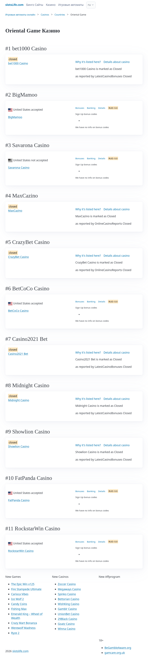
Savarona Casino (18, 168)
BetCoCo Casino (18, 311)
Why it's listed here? (88, 62)
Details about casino (116, 62)
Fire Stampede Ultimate (26, 589)
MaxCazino (15, 211)
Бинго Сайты (34, 5)
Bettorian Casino (68, 599)
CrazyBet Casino (18, 257)
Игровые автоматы (71, 5)
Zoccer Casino (67, 584)
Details (101, 107)
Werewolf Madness (23, 628)
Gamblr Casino (67, 609)
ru (89, 5)
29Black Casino (67, 619)
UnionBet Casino (68, 614)
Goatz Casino (66, 624)
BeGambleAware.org (117, 648)
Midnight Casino (18, 400)
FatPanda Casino (18, 500)
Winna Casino (66, 629)
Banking (91, 107)
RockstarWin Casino (21, 551)
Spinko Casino (67, 594)
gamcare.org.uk (114, 653)
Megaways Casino (69, 589)
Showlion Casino (18, 446)
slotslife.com (20, 651)
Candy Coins (19, 604)
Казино (51, 5)
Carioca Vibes (19, 594)
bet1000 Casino (18, 63)
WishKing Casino (68, 604)
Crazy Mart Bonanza (24, 623)
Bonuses (79, 107)
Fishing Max (19, 609)
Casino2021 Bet (18, 354)
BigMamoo (15, 117)
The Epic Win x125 (22, 584)
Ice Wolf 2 (17, 599)
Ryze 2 (15, 633)
